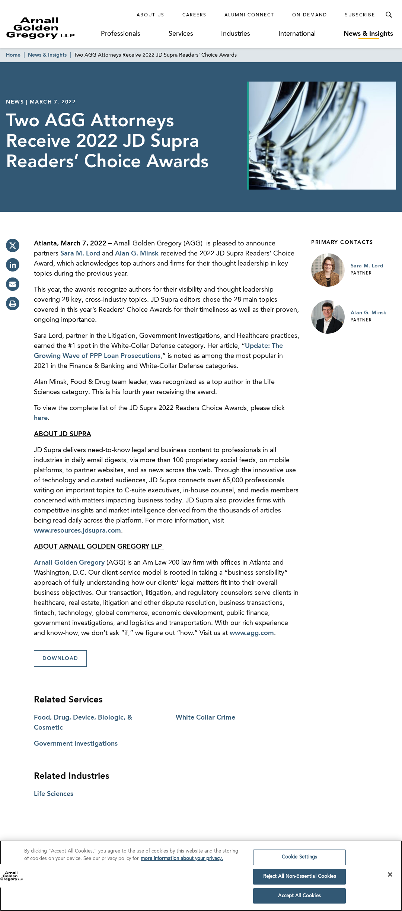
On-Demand (309, 15)
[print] (12, 303)
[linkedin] (12, 265)
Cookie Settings (300, 859)
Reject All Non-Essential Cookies (299, 878)
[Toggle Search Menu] (388, 14)
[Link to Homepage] (52, 28)
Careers (194, 15)
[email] (12, 284)
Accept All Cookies (299, 898)
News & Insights (368, 34)
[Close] (390, 877)
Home (13, 55)
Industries (235, 34)
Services (181, 34)
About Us (151, 15)
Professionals (120, 34)
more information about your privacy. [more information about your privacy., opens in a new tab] (182, 860)
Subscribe (360, 15)
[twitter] (12, 245)
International (297, 34)
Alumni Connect (249, 15)
